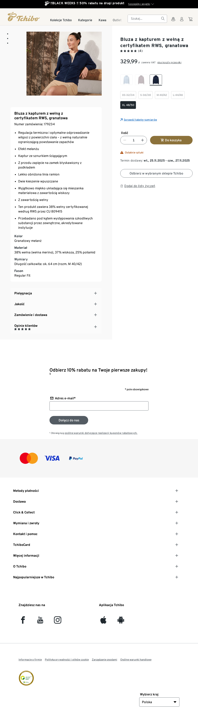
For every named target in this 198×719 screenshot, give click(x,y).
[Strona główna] (24, 16)
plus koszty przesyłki (169, 62)
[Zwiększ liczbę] (142, 140)
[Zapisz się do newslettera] (69, 420)
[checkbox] (126, 80)
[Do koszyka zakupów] (191, 21)
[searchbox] (144, 19)
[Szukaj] (163, 19)
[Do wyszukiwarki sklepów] (173, 21)
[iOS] (103, 621)
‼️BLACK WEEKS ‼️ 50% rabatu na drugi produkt (87, 3)
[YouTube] (40, 621)
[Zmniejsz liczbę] (124, 140)
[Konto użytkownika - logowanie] (181, 21)
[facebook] (23, 621)
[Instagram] (57, 621)
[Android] (120, 621)
